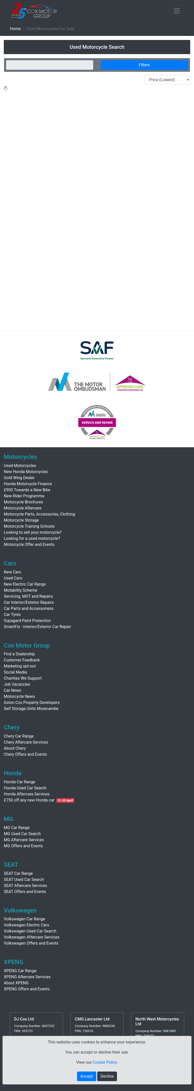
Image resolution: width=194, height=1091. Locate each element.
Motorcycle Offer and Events (29, 544)
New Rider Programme (24, 496)
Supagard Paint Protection (27, 620)
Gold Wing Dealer (19, 477)
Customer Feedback (22, 660)
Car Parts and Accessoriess (29, 608)
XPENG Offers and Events (27, 989)
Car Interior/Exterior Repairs (29, 602)
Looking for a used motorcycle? (32, 538)
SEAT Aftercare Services (25, 885)
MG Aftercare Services (24, 839)
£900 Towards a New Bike (27, 489)
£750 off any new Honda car (29, 800)
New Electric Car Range (25, 584)
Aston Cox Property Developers (32, 702)
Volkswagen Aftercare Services (31, 937)
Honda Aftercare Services (27, 794)
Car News (12, 690)
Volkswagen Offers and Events (31, 943)
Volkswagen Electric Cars (26, 925)
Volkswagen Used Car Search (30, 931)
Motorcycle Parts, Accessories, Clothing (39, 514)
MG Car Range (17, 827)
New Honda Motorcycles (26, 471)
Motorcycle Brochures (23, 502)
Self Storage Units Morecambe (31, 708)
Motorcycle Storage (21, 520)
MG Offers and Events (23, 845)
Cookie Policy (105, 1062)
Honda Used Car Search (25, 788)
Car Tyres (12, 614)
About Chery (15, 748)
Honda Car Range (19, 782)
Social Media (15, 672)
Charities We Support (23, 678)
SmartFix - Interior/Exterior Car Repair (37, 626)
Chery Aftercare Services (26, 742)
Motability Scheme (20, 590)
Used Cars (13, 578)
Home (15, 28)
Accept (86, 1076)
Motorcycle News (19, 696)
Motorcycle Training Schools (29, 526)
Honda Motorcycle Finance (28, 483)
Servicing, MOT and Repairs (28, 596)
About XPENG (16, 983)
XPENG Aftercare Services (27, 976)
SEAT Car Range (18, 873)
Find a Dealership (19, 654)
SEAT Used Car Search (24, 879)
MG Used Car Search (22, 833)
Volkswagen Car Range (24, 919)
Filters (144, 64)
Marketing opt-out (20, 666)
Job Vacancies (17, 684)
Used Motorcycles (20, 465)
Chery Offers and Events (25, 754)
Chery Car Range (19, 736)
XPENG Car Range (20, 970)
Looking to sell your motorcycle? (33, 532)
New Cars (12, 572)
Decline (107, 1076)
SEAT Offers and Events (25, 891)
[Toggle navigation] (177, 11)
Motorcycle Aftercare (22, 508)
